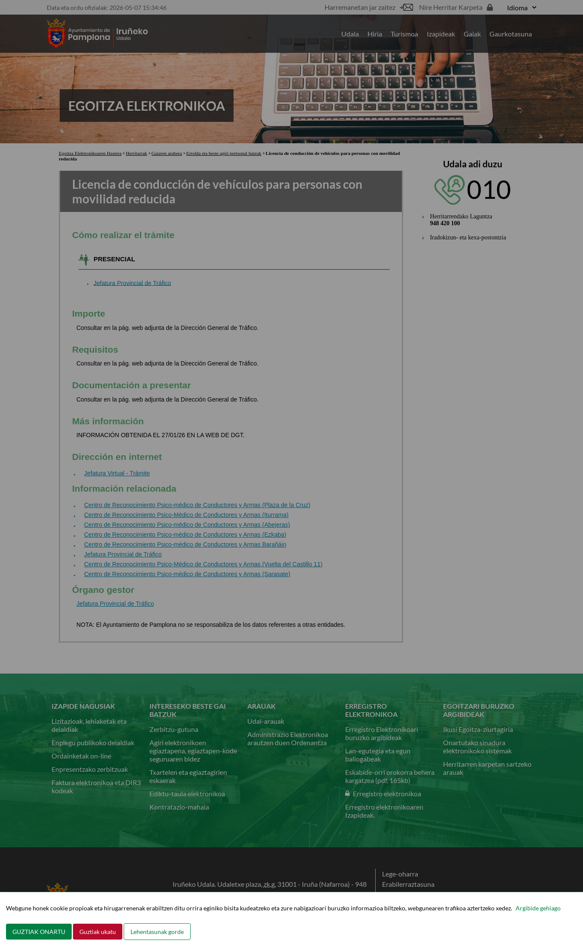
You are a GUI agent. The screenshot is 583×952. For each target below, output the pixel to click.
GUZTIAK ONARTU (38, 931)
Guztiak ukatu (97, 931)
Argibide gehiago (538, 908)
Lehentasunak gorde (157, 931)
